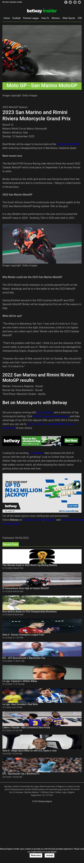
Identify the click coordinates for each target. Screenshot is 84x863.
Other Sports (68, 18)
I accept (49, 855)
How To (45, 18)
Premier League (31, 18)
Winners (56, 18)
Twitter (39, 519)
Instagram (50, 519)
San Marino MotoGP (68, 144)
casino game (36, 453)
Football (16, 18)
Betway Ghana (45, 412)
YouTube (66, 519)
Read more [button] (36, 855)
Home (7, 18)
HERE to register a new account (51, 416)
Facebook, (29, 519)
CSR (80, 18)
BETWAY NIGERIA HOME (12, 2)
